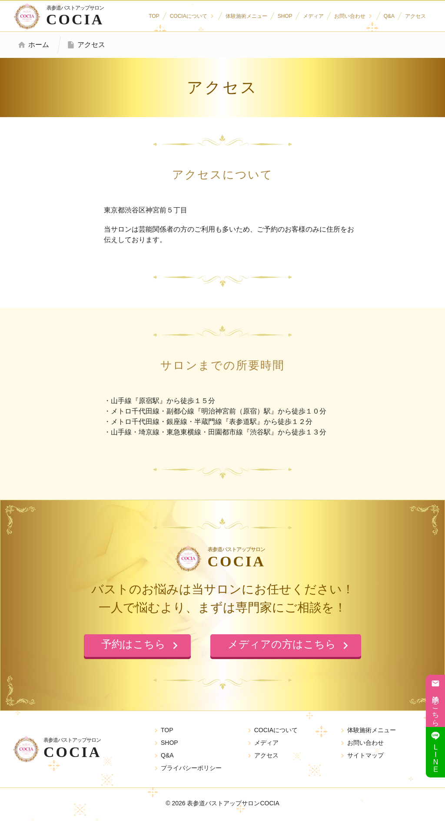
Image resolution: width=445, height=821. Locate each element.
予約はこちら (435, 701)
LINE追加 (435, 752)
